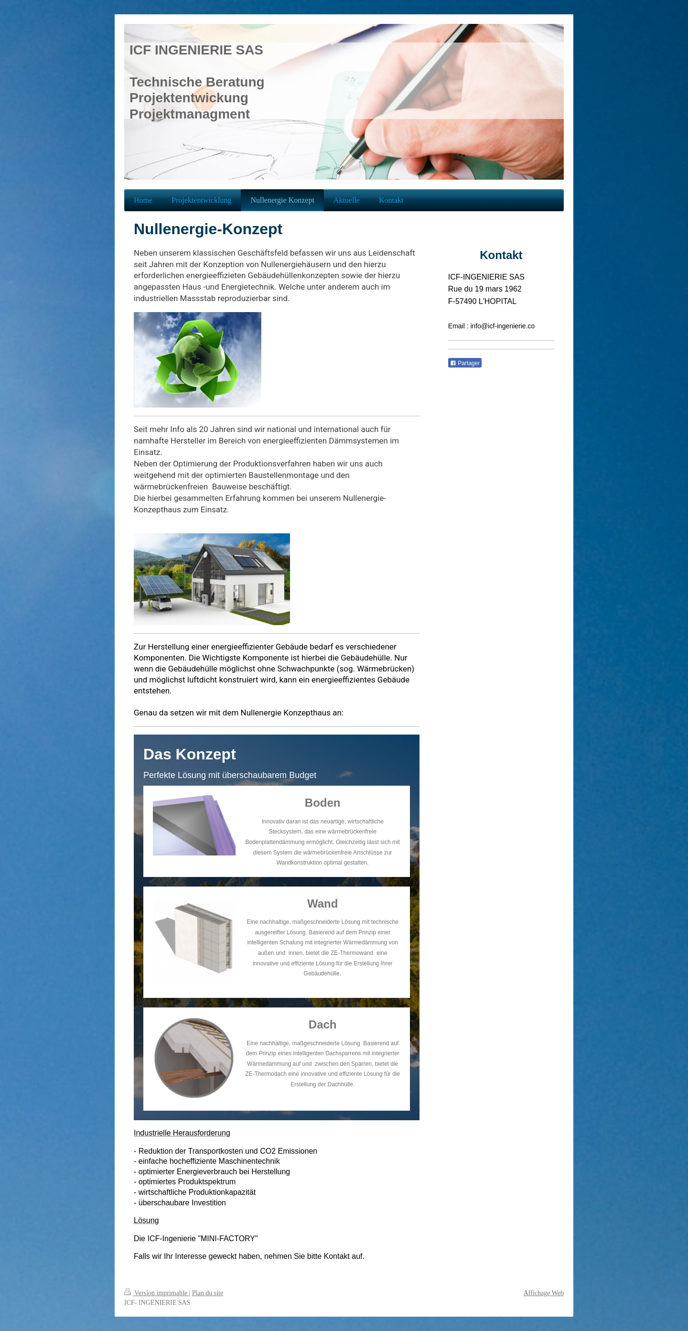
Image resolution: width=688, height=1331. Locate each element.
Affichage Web (544, 1293)
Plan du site (207, 1293)
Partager (465, 363)
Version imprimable (156, 1293)
